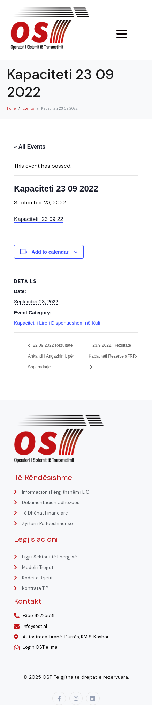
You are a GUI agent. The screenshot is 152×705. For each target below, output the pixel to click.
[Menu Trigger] (122, 34)
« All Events (29, 147)
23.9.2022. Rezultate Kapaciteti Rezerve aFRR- (113, 351)
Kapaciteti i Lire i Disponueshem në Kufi (57, 323)
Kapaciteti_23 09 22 (38, 219)
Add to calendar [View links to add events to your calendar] (50, 252)
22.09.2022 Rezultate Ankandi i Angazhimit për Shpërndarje (51, 356)
